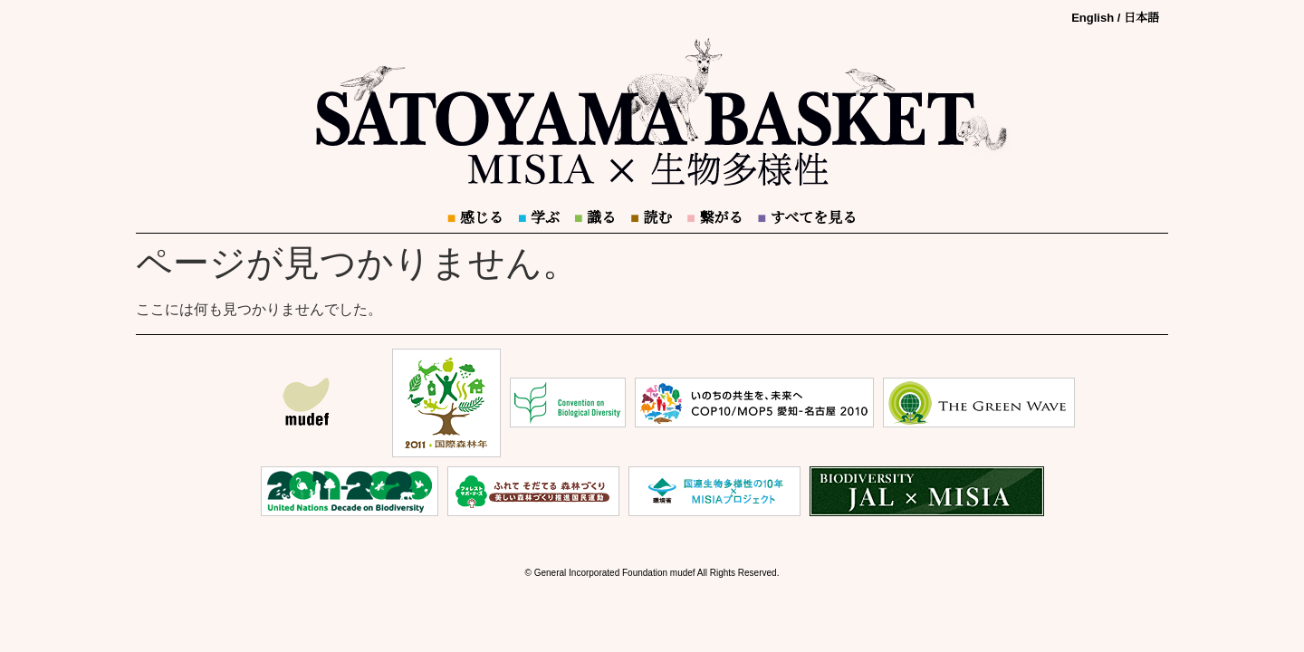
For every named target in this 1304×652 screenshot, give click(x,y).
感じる (475, 217)
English (1092, 17)
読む (651, 217)
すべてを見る (807, 217)
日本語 (1141, 17)
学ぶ (539, 217)
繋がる (714, 217)
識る (595, 217)
